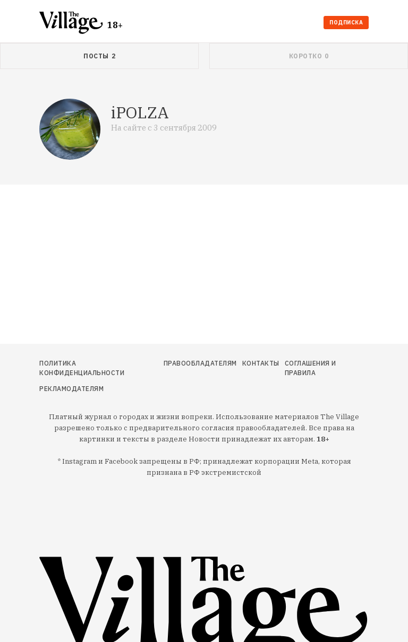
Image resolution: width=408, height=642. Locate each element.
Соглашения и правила (310, 368)
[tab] (99, 56)
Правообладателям (200, 363)
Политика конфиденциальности (81, 368)
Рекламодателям (71, 389)
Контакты (260, 363)
